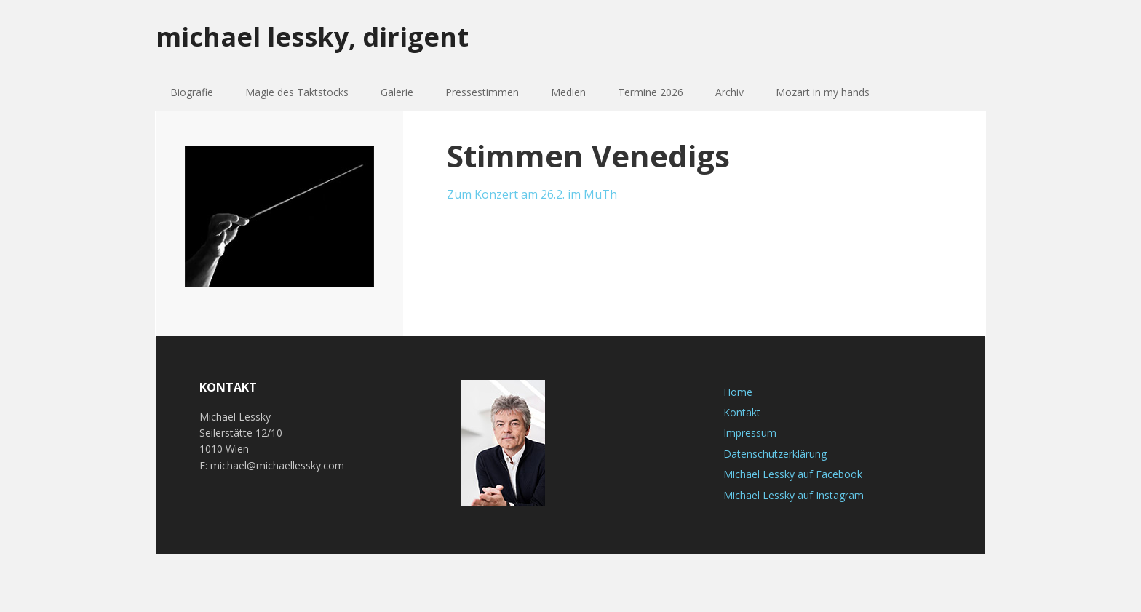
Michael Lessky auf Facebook (792, 474)
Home (737, 392)
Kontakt (741, 412)
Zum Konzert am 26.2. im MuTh (532, 194)
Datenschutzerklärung (775, 454)
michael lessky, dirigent (312, 36)
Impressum (749, 433)
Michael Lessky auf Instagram (793, 495)
